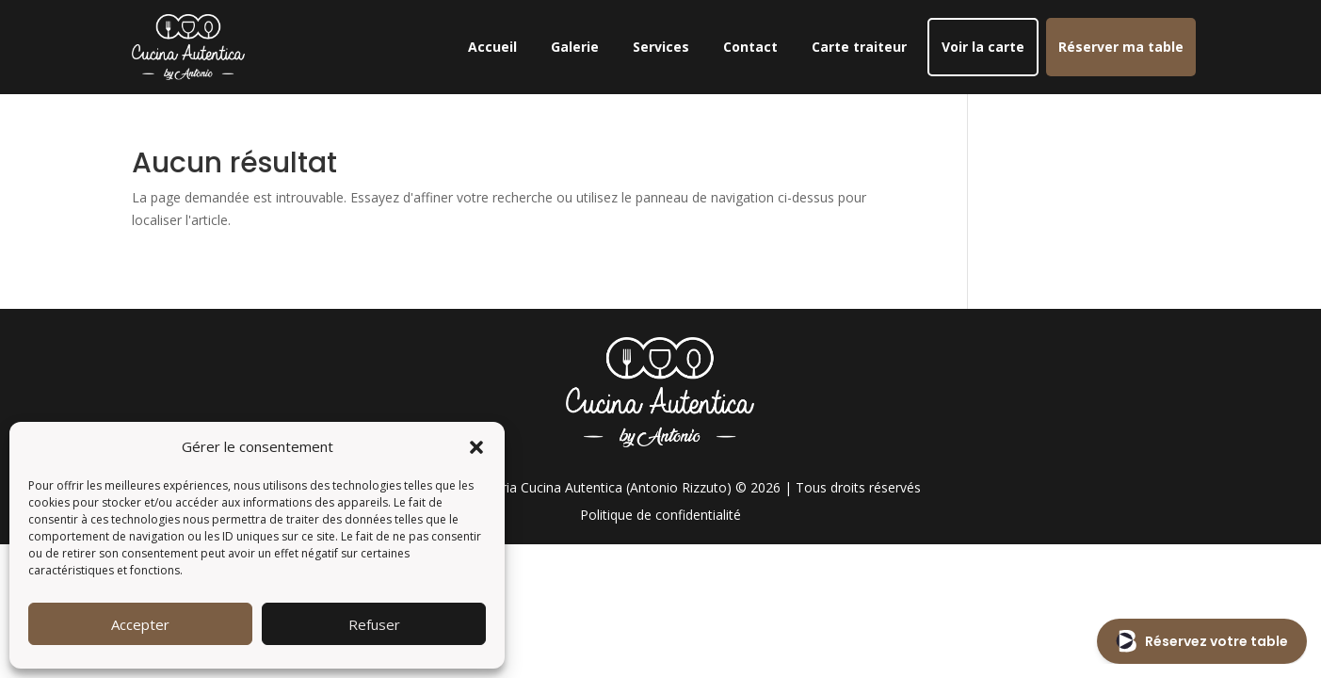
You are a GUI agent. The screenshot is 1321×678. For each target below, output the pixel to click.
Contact (750, 47)
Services (661, 47)
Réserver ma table (1121, 47)
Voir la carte (983, 47)
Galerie (575, 47)
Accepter (140, 624)
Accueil (492, 47)
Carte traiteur (859, 47)
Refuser (374, 624)
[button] (476, 447)
